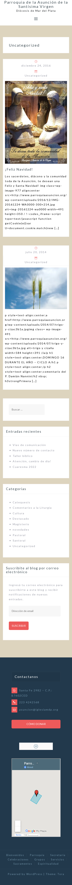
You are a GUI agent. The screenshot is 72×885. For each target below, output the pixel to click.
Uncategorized (36, 75)
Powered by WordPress (25, 874)
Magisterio (21, 524)
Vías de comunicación (29, 445)
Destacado (21, 518)
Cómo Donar (36, 724)
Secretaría (57, 855)
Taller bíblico (23, 455)
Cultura (18, 513)
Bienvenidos (15, 855)
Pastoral (19, 535)
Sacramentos (22, 863)
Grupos (39, 859)
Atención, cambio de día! (32, 461)
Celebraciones (18, 859)
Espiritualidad (48, 863)
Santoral (19, 540)
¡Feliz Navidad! (19, 169)
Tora (60, 874)
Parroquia (37, 855)
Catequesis (21, 502)
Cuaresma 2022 (24, 466)
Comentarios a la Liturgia (32, 507)
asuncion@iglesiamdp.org (38, 709)
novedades (21, 529)
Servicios (57, 859)
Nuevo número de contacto (34, 450)
